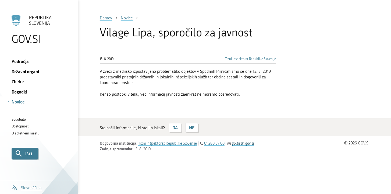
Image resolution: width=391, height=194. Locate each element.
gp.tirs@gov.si (243, 143)
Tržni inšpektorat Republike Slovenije (250, 59)
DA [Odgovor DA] (175, 127)
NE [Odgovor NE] (191, 127)
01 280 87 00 (214, 143)
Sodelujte (19, 119)
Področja (20, 61)
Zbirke (18, 81)
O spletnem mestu (25, 133)
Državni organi (25, 71)
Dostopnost (20, 126)
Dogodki (19, 92)
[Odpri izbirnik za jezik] (26, 187)
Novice (18, 102)
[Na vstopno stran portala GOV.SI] (39, 29)
